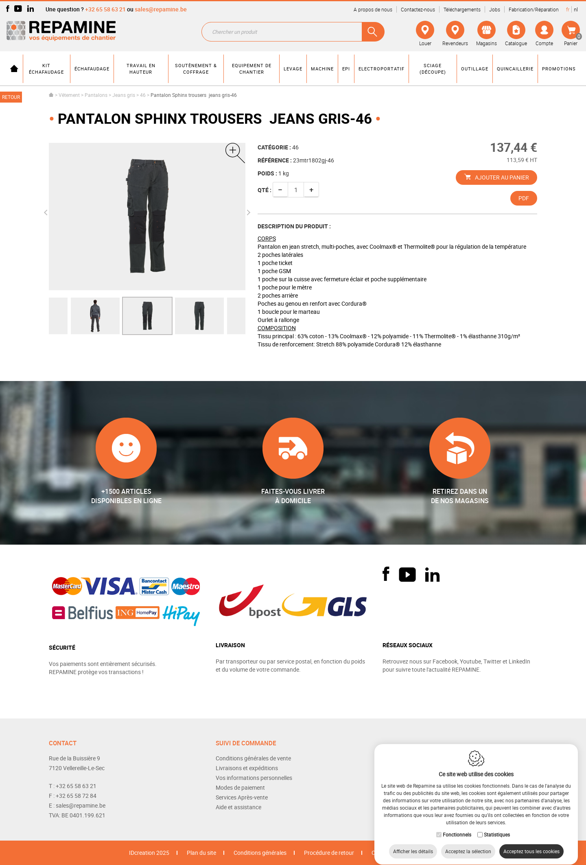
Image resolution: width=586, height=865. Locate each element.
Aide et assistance (238, 807)
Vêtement (69, 95)
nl (576, 9)
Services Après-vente (242, 797)
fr (567, 9)
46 (143, 95)
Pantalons (96, 95)
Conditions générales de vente (253, 758)
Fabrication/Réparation (534, 9)
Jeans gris (123, 95)
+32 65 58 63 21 (105, 9)
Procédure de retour (329, 852)
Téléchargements (462, 9)
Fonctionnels (457, 826)
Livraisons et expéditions (247, 768)
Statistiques (497, 826)
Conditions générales (260, 852)
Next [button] (247, 212)
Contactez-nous (418, 9)
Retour (11, 97)
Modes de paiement (240, 787)
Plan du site (201, 852)
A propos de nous (373, 9)
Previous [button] (47, 212)
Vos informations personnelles (254, 778)
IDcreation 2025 (149, 852)
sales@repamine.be (161, 9)
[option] (147, 316)
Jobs (494, 9)
